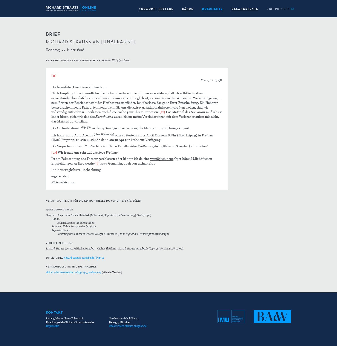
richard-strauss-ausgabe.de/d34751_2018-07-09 (73, 272)
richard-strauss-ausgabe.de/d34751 (84, 257)
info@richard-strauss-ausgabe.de (128, 326)
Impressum (52, 326)
